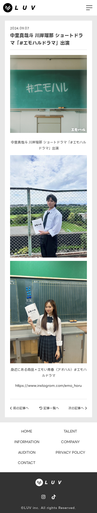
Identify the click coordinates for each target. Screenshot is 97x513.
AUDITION (26, 452)
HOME (26, 431)
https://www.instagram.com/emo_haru (48, 385)
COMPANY (70, 442)
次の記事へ (77, 408)
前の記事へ (19, 408)
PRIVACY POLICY (70, 452)
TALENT (70, 431)
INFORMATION (26, 442)
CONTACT (26, 463)
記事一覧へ (49, 408)
